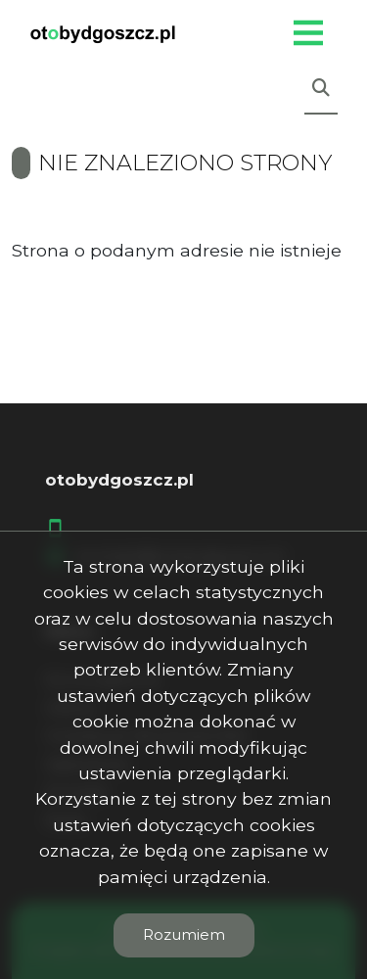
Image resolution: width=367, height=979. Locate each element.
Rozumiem (184, 934)
